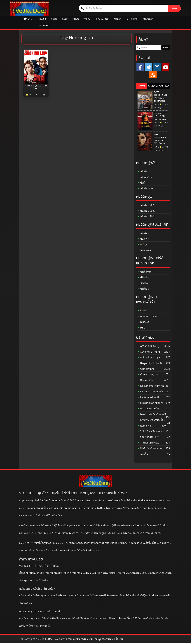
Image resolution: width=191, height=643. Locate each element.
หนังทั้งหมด (44, 25)
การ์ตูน (87, 19)
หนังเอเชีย (144, 250)
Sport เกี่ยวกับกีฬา (149, 437)
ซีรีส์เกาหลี (144, 271)
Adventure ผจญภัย (149, 351)
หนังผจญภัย (132, 19)
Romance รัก (146, 425)
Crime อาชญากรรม (149, 374)
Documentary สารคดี (151, 385)
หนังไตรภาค (147, 19)
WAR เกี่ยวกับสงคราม (150, 448)
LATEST (141, 85)
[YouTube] (165, 67)
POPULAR (164, 85)
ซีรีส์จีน (143, 283)
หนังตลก (117, 19)
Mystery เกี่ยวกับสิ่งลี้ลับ (151, 420)
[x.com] (148, 67)
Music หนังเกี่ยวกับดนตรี (152, 414)
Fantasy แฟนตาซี (148, 397)
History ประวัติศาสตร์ (150, 402)
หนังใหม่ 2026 (146, 205)
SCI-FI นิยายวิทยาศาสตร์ (151, 431)
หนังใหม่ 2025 (146, 210)
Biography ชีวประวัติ (150, 363)
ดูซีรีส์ (65, 19)
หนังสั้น (143, 454)
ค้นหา (174, 8)
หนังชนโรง (145, 177)
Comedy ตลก (146, 368)
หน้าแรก (31, 19)
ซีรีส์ (141, 182)
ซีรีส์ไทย (143, 288)
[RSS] (153, 74)
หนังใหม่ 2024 (146, 216)
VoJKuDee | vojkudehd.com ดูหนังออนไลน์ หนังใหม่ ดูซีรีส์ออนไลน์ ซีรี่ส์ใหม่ (82, 639)
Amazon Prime (147, 316)
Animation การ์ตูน (149, 357)
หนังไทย (75, 19)
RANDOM (153, 85)
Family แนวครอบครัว (150, 391)
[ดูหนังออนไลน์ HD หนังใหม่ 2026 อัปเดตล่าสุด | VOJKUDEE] (29, 9)
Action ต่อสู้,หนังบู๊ (148, 346)
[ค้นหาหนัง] (123, 8)
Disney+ (143, 322)
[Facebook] (140, 67)
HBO (141, 327)
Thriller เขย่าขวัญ (148, 442)
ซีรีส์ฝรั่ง (143, 277)
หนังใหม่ (43, 19)
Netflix (54, 19)
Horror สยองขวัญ (148, 408)
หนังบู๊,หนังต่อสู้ (101, 19)
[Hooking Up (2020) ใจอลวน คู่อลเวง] (36, 67)
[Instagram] (157, 67)
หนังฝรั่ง (143, 238)
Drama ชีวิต (145, 380)
